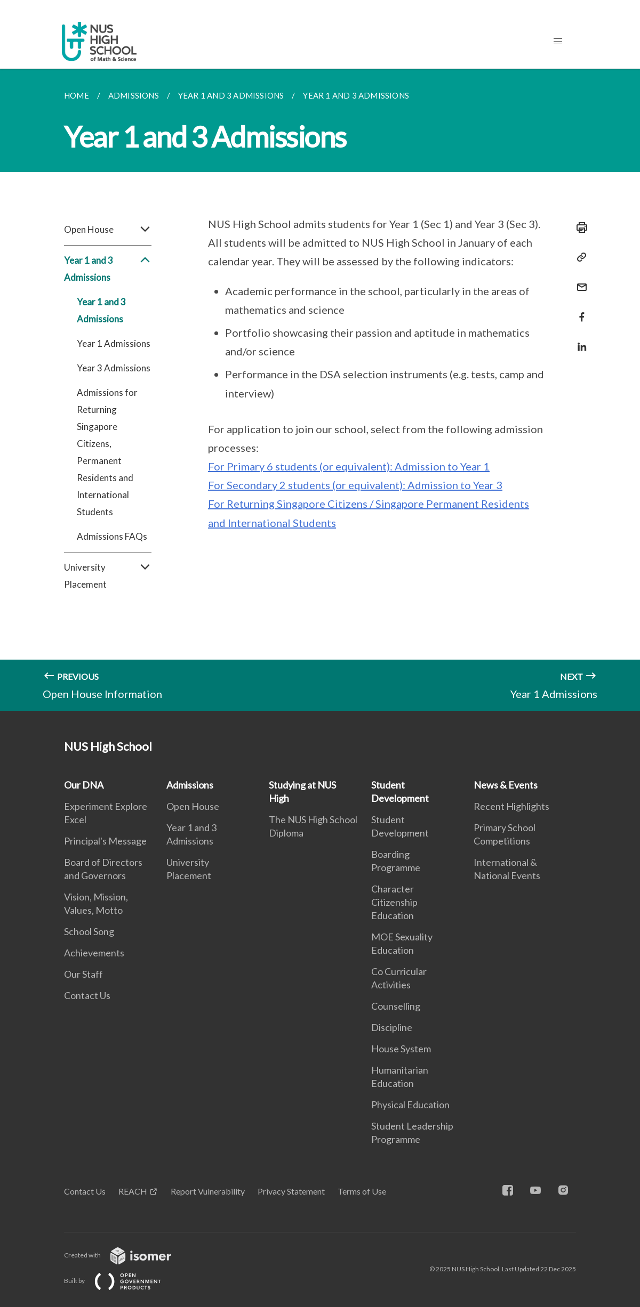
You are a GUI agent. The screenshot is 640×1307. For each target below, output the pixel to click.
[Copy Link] (579, 257)
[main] (320, 390)
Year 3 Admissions (113, 368)
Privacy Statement (291, 1191)
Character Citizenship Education (394, 902)
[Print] (579, 227)
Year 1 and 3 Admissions (107, 269)
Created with (126, 1255)
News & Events (506, 785)
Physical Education (410, 1104)
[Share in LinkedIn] (579, 340)
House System (401, 1048)
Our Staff (83, 974)
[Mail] (579, 280)
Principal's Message (105, 841)
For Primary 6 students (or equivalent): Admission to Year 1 (349, 466)
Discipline (391, 1027)
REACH (132, 1191)
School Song (89, 931)
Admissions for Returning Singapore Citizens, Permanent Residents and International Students (107, 452)
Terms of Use (362, 1191)
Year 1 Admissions (113, 343)
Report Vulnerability (208, 1191)
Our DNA (83, 785)
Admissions (189, 785)
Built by (121, 1281)
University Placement (107, 576)
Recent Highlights (511, 806)
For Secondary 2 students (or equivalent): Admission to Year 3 (355, 484)
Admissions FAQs (112, 536)
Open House (107, 229)
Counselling (395, 1006)
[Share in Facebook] (579, 310)
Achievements (94, 953)
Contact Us (87, 995)
